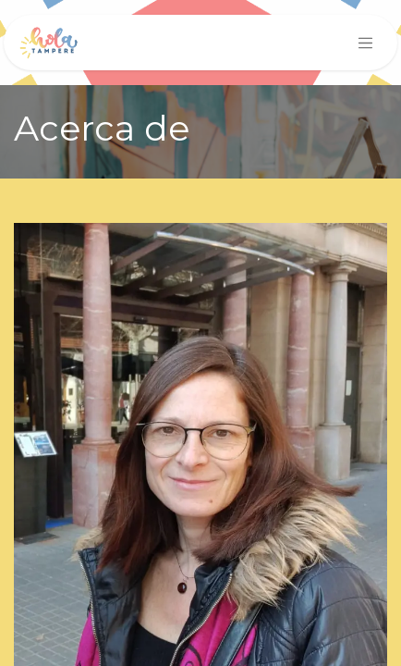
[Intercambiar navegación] (365, 42)
